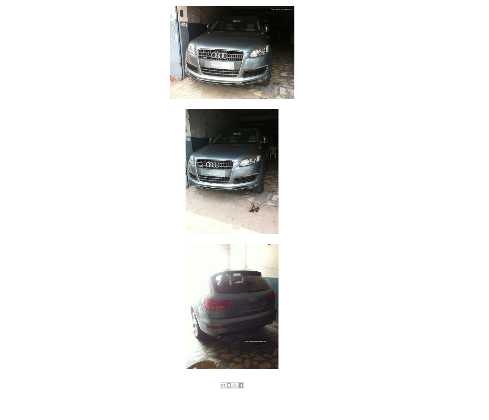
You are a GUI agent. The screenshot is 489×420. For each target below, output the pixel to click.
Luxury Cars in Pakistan (208, 392)
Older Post (300, 406)
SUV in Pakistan (282, 392)
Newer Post (164, 406)
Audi (184, 392)
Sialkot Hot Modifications (248, 392)
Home (233, 406)
